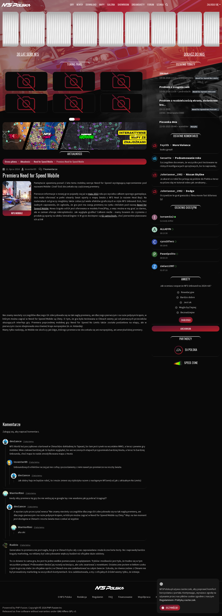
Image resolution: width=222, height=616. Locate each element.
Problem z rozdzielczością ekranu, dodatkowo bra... (188, 102)
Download (91, 4)
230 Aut (163, 73)
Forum (150, 4)
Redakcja (82, 596)
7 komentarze (50, 169)
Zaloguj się (213, 4)
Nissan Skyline (195, 174)
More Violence (181, 145)
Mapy (101, 4)
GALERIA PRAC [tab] (72, 119)
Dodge (190, 191)
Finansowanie (125, 596)
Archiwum (185, 328)
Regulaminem (167, 600)
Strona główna (11, 161)
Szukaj (162, 4)
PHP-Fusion (53, 607)
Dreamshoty (138, 4)
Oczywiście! (170, 607)
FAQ (111, 596)
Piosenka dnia (168, 122)
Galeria (111, 4)
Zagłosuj (185, 320)
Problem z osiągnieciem (174, 87)
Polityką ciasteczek (185, 600)
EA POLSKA (185, 350)
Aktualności (25, 161)
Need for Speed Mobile (43, 161)
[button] (13, 136)
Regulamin (97, 596)
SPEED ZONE (185, 363)
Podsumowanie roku (188, 158)
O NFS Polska (65, 596)
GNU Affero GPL (65, 611)
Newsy (79, 4)
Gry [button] (72, 4)
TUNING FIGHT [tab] (77, 119)
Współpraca (144, 596)
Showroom (123, 4)
